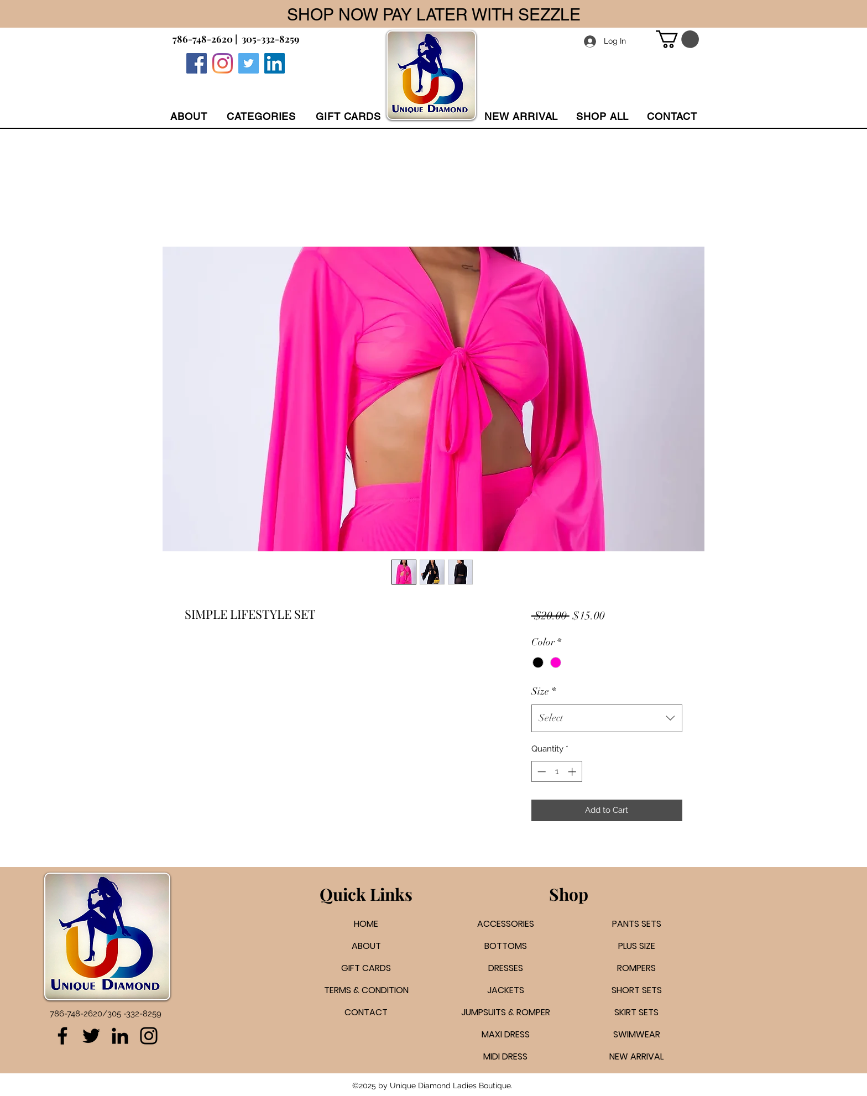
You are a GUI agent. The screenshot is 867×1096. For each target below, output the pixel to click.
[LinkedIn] (120, 1035)
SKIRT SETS (636, 1012)
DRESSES (505, 968)
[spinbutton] (556, 771)
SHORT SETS (637, 990)
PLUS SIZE (636, 946)
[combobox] (606, 718)
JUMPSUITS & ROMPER (505, 1012)
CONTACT (366, 1012)
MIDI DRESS (505, 1056)
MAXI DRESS (506, 1034)
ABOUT (366, 946)
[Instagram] (222, 63)
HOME (366, 923)
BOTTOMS (505, 946)
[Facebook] (196, 63)
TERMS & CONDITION (366, 990)
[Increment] (573, 771)
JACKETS (505, 990)
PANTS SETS (636, 923)
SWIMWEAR (636, 1034)
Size (543, 691)
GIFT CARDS (366, 968)
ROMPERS (636, 968)
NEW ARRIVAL (636, 1056)
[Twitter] (248, 63)
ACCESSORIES (505, 923)
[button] (261, 116)
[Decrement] (540, 771)
